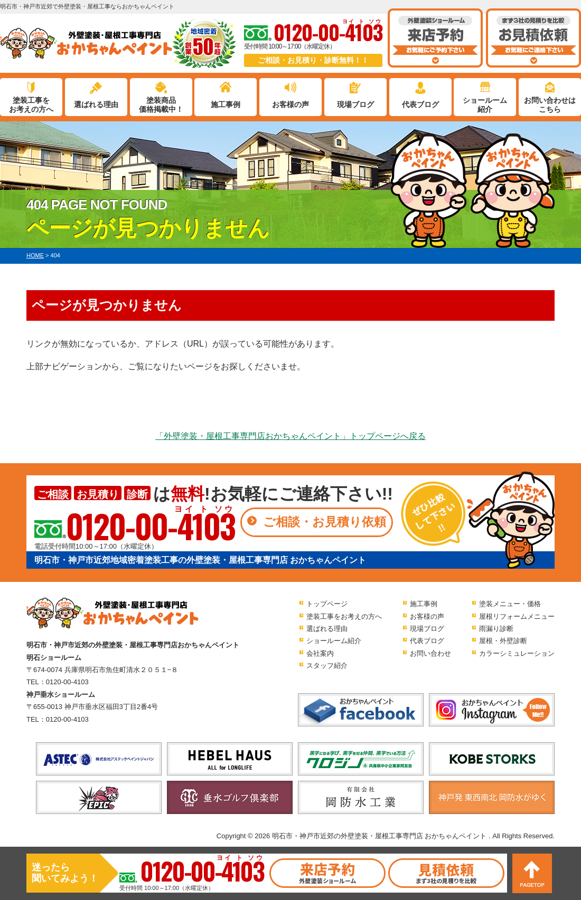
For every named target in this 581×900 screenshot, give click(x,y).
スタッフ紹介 (327, 665)
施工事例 (225, 104)
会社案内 (320, 653)
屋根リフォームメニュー (517, 616)
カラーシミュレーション (517, 653)
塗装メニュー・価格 (510, 604)
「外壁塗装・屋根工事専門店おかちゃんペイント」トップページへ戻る (290, 436)
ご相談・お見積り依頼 (324, 522)
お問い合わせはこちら (550, 104)
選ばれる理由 (96, 104)
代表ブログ (420, 104)
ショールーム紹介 (485, 104)
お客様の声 (290, 104)
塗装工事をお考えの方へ (31, 104)
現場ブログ (355, 104)
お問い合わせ (430, 653)
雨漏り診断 (496, 629)
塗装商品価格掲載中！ (161, 104)
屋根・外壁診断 (503, 641)
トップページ (327, 604)
